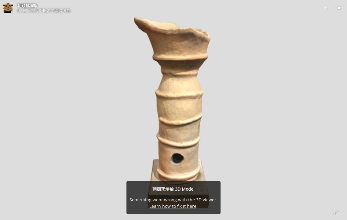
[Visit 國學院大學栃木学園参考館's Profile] (8, 8)
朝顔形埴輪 (27, 5)
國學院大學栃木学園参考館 (47, 10)
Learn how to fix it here (172, 206)
